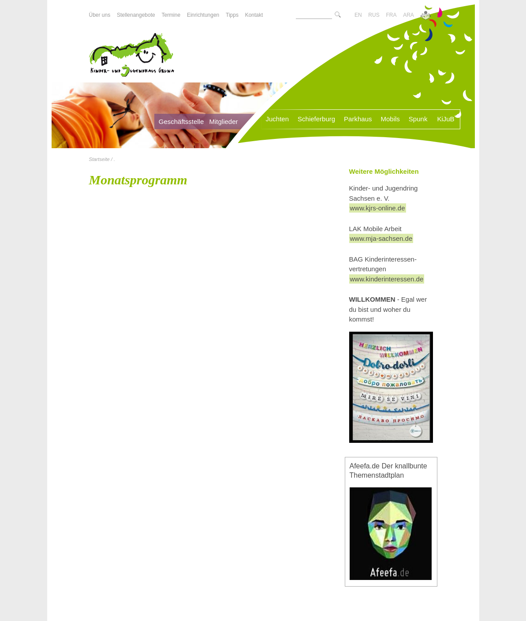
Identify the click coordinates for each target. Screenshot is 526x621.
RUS (373, 15)
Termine (170, 15)
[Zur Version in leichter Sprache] (426, 16)
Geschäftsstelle (181, 121)
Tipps (232, 15)
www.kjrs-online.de (377, 208)
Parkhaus (358, 119)
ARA (408, 15)
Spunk (418, 119)
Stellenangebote (136, 15)
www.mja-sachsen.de (381, 238)
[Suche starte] (337, 15)
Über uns (100, 15)
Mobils (390, 119)
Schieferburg (316, 119)
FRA (391, 15)
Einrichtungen (203, 15)
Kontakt (254, 15)
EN (358, 15)
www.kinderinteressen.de (387, 279)
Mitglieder (223, 121)
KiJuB (445, 119)
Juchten (277, 119)
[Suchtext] (314, 15)
